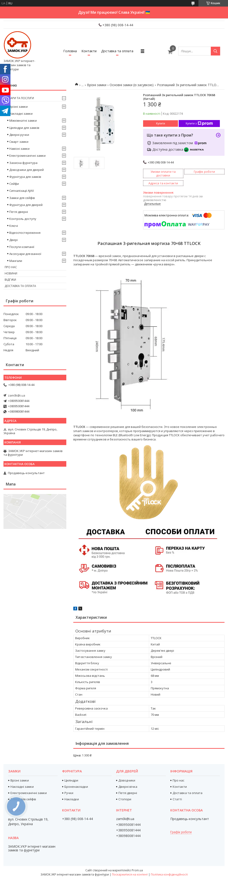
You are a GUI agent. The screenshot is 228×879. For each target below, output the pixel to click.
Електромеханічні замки (27, 155)
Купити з (199, 123)
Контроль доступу (22, 219)
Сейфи (14, 184)
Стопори (124, 799)
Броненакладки (76, 787)
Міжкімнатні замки (23, 120)
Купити (160, 123)
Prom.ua (137, 870)
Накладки (71, 799)
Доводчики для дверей (26, 170)
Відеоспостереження (24, 233)
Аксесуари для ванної (25, 254)
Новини (11, 273)
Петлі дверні (18, 212)
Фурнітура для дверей (26, 205)
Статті (177, 799)
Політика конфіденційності (169, 874)
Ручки (68, 793)
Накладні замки (21, 113)
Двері (13, 240)
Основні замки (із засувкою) (132, 85)
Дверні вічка (127, 787)
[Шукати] (215, 51)
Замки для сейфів (22, 198)
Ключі (13, 226)
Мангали (15, 261)
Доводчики (126, 780)
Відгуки (10, 280)
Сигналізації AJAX (21, 191)
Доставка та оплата (117, 51)
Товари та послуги (19, 98)
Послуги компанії (21, 247)
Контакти (89, 51)
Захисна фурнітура (23, 163)
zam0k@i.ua (16, 395)
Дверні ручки (19, 135)
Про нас (11, 267)
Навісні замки (19, 148)
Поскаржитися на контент (130, 874)
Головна (70, 51)
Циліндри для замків (24, 128)
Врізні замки (96, 85)
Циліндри (71, 780)
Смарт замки (18, 142)
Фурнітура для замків (25, 177)
